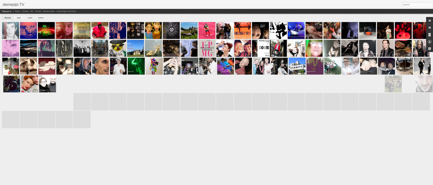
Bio (31, 11)
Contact (25, 11)
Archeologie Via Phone (66, 11)
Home (17, 11)
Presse (38, 11)
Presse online (49, 11)
